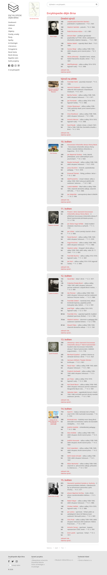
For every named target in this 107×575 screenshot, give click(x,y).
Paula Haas (71, 366)
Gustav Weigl (71, 49)
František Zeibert (73, 301)
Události (11, 25)
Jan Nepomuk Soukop (74, 154)
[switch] (9, 565)
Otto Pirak (70, 520)
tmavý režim (16, 565)
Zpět (56, 548)
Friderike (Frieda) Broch (75, 283)
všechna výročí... (66, 72)
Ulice (10, 28)
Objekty (11, 31)
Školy (10, 37)
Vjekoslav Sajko (72, 392)
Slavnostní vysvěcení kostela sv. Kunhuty (81, 483)
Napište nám (13, 58)
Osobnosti (12, 22)
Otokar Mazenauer (73, 106)
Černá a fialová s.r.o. (85, 560)
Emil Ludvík (71, 533)
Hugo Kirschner (72, 243)
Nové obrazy (13, 55)
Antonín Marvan (72, 119)
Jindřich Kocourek (73, 440)
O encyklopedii (14, 70)
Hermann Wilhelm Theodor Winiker (79, 360)
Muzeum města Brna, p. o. (64, 560)
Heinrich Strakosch (73, 87)
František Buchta (73, 256)
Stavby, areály (13, 34)
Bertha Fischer (72, 95)
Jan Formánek (72, 101)
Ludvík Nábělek (72, 187)
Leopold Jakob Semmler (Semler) (78, 22)
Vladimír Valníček (73, 27)
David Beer (71, 279)
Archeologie (12, 43)
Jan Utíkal (70, 231)
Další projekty (13, 61)
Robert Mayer (71, 501)
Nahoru (49, 548)
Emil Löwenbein (72, 448)
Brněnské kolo (34, 18)
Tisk (62, 548)
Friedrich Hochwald (73, 371)
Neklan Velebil (72, 43)
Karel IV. (70, 412)
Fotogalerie (12, 49)
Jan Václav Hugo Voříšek (75, 224)
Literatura (12, 46)
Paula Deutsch (72, 237)
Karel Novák (71, 125)
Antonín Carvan (72, 527)
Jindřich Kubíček (72, 427)
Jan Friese (70, 379)
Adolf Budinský (72, 64)
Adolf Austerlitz (72, 179)
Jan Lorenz (70, 512)
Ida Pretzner (71, 293)
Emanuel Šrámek (73, 173)
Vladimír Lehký (72, 248)
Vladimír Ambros (73, 320)
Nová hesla (12, 52)
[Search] (73, 4)
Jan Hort (70, 261)
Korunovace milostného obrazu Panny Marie (82, 145)
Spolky (10, 40)
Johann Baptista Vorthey (75, 493)
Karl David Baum (73, 384)
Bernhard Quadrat (73, 355)
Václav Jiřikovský (72, 57)
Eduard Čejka (71, 325)
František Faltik (72, 82)
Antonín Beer (71, 36)
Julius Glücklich (72, 168)
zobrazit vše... (65, 70)
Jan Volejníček (72, 194)
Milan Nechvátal (72, 464)
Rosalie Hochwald (73, 162)
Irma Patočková (72, 114)
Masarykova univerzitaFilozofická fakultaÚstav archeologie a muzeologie (39, 563)
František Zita (72, 314)
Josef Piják (70, 308)
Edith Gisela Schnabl (74, 456)
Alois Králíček (71, 433)
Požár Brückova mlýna (74, 31)
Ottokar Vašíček (72, 506)
